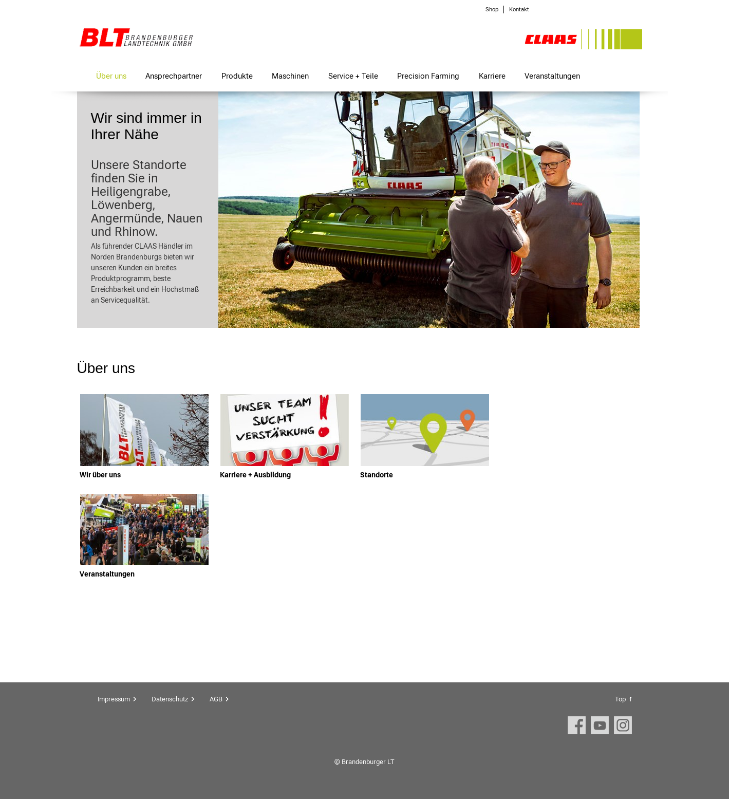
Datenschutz (170, 699)
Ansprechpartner (173, 75)
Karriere (492, 75)
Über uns (111, 75)
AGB (216, 699)
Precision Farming (428, 75)
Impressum (114, 699)
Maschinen (290, 75)
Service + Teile (353, 75)
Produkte (237, 75)
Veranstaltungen (552, 75)
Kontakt (519, 9)
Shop (491, 9)
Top (620, 699)
